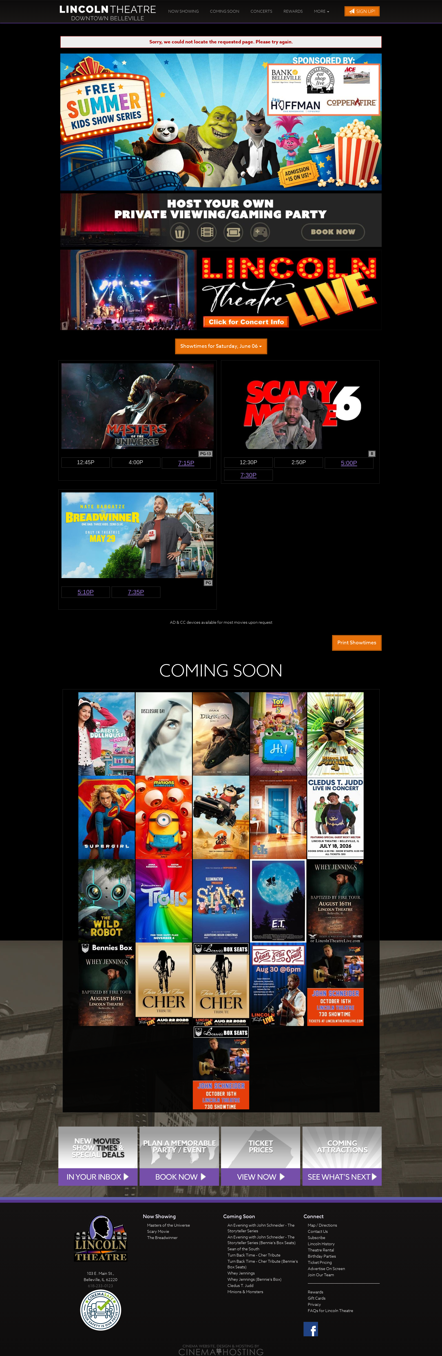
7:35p (136, 592)
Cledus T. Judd (240, 1285)
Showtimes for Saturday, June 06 (221, 346)
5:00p (349, 462)
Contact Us (318, 1231)
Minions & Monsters (245, 1291)
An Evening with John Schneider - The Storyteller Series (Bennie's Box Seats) (261, 1239)
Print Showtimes (356, 643)
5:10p (86, 592)
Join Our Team (321, 1274)
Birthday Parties (322, 1256)
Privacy (314, 1304)
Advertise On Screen (326, 1268)
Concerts (261, 11)
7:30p (248, 475)
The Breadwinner (162, 1237)
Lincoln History (321, 1243)
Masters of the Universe (168, 1225)
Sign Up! (362, 11)
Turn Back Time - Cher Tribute (253, 1255)
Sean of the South (243, 1248)
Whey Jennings (241, 1273)
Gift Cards (317, 1298)
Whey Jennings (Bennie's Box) (254, 1279)
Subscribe (316, 1237)
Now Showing (183, 11)
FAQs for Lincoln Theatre (330, 1310)
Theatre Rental (321, 1250)
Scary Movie (158, 1231)
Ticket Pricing (320, 1262)
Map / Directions (322, 1225)
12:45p (85, 462)
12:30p (248, 462)
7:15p (186, 462)
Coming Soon (224, 11)
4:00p (136, 462)
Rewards (293, 11)
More (321, 11)
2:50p (298, 462)
